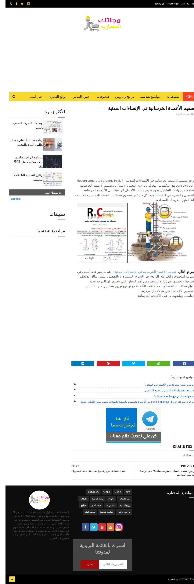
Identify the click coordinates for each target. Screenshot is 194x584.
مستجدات (167, 96)
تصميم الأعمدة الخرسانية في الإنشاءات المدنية (140, 272)
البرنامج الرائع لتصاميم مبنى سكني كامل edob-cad (23, 161)
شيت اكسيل (90, 505)
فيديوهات (97, 96)
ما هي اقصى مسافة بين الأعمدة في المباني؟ (163, 384)
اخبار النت (31, 96)
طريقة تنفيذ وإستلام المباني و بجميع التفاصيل (163, 390)
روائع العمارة (52, 96)
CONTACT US (154, 3)
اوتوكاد (106, 498)
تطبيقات (78, 498)
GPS (122, 492)
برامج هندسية (92, 498)
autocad (87, 492)
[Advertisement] (97, 59)
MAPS (112, 492)
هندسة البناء (178, 114)
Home (183, 96)
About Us (179, 3)
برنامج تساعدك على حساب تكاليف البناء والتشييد (21, 142)
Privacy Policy (167, 3)
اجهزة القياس (76, 96)
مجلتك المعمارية (169, 579)
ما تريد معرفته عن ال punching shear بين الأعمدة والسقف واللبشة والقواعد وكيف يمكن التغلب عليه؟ (131, 401)
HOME (188, 3)
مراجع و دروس (118, 512)
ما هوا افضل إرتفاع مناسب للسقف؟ (168, 396)
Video (101, 492)
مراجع (78, 505)
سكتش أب (105, 505)
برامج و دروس (119, 96)
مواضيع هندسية (145, 96)
